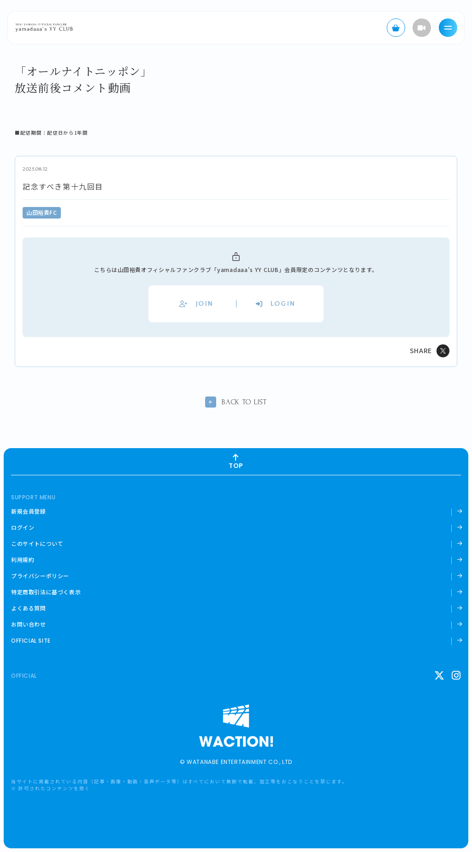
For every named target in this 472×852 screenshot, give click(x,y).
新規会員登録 (28, 511)
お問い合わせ (28, 624)
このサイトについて (37, 543)
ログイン (22, 527)
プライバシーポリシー (40, 576)
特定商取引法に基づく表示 (46, 592)
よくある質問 (28, 608)
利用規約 (22, 559)
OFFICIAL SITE (31, 641)
